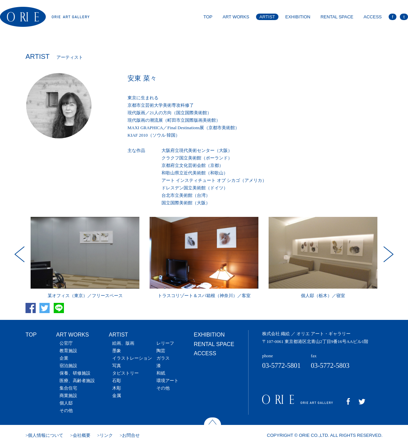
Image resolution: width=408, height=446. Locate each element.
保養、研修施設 (75, 373)
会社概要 (81, 435)
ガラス (163, 358)
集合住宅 (68, 388)
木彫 (116, 388)
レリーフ (165, 343)
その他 (66, 410)
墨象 (116, 350)
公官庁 (66, 343)
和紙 (160, 373)
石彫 (116, 380)
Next (387, 254)
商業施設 (68, 395)
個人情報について (45, 435)
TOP (208, 16)
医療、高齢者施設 (77, 380)
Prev (20, 254)
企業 (64, 358)
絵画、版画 (123, 343)
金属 (116, 395)
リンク (106, 435)
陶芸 (160, 350)
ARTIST (267, 16)
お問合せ (131, 435)
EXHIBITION (297, 16)
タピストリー (125, 373)
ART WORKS (236, 16)
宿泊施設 (68, 365)
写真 (116, 365)
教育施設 (68, 350)
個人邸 (66, 403)
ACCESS (372, 16)
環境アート (167, 380)
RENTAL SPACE (337, 16)
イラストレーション (132, 358)
